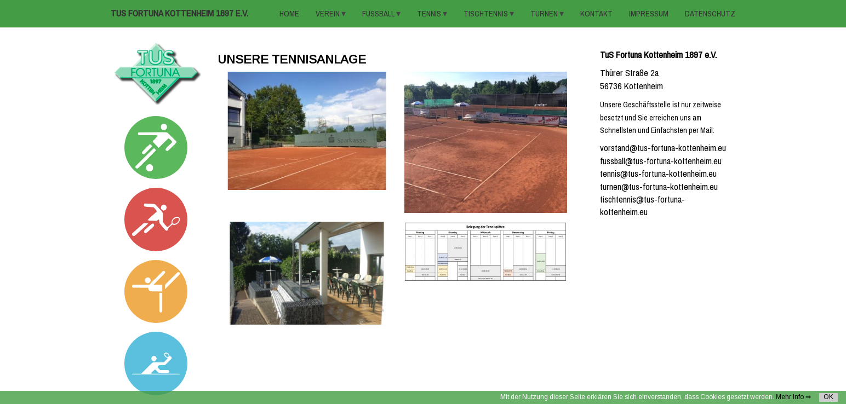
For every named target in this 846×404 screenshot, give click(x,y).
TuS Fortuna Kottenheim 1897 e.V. (179, 13)
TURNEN (544, 13)
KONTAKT (596, 13)
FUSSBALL (379, 13)
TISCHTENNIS (487, 13)
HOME (289, 13)
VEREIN (328, 13)
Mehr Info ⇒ (793, 397)
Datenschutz (710, 13)
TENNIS (430, 13)
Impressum (648, 13)
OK (828, 397)
